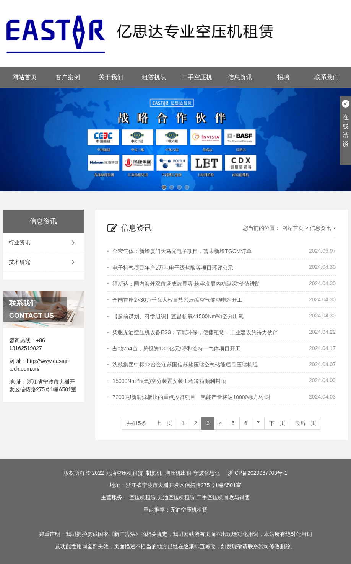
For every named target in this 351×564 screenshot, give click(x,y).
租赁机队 (154, 77)
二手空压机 (197, 77)
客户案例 (67, 77)
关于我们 (111, 77)
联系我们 (326, 77)
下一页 (277, 423)
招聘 (283, 77)
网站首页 (24, 77)
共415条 (136, 423)
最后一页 (305, 423)
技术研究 (43, 262)
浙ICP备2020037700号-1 (258, 473)
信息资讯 (240, 77)
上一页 (164, 423)
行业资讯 (43, 242)
